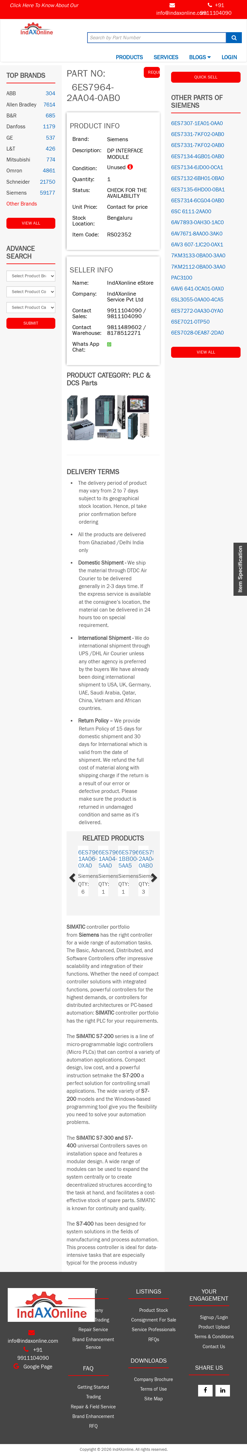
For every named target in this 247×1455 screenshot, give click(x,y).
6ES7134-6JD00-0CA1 (197, 167)
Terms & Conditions (214, 1337)
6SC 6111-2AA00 (191, 211)
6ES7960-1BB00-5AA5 (131, 859)
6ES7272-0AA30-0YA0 (197, 311)
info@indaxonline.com (181, 13)
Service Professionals (154, 1329)
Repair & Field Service (93, 1407)
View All (31, 223)
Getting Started (93, 1387)
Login (229, 57)
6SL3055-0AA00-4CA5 (197, 300)
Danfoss (15, 127)
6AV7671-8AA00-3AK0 (197, 234)
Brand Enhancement (93, 1416)
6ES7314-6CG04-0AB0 (197, 201)
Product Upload (214, 1327)
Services (166, 57)
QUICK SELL (205, 77)
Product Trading (93, 1320)
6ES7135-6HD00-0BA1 (198, 190)
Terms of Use (153, 1389)
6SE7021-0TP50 (190, 322)
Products (129, 57)
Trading (93, 1397)
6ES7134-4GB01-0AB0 (197, 156)
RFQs (153, 1339)
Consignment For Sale (153, 1320)
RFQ (93, 1426)
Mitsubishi (18, 160)
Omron (14, 171)
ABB (11, 93)
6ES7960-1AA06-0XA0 (91, 859)
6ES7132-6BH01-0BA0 (197, 178)
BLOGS (200, 57)
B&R (11, 116)
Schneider (18, 182)
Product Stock (153, 1310)
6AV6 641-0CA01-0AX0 (197, 289)
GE (9, 138)
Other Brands (21, 204)
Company (93, 1310)
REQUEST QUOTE (154, 72)
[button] (79, 876)
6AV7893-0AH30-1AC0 (197, 222)
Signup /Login (214, 1317)
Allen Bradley (21, 105)
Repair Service (93, 1329)
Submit (30, 323)
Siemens (16, 193)
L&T (10, 149)
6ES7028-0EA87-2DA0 (197, 333)
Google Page (33, 1367)
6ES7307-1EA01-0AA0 (197, 123)
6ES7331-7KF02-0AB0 (197, 134)
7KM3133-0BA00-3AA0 (198, 256)
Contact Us (214, 1346)
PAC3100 (181, 278)
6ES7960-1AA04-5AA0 (111, 859)
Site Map (153, 1399)
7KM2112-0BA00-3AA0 (198, 267)
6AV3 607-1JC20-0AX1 (197, 245)
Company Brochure (153, 1379)
